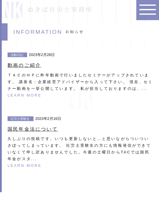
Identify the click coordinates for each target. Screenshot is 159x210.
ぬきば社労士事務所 (49, 10)
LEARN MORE (25, 95)
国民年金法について (33, 129)
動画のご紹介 (24, 65)
